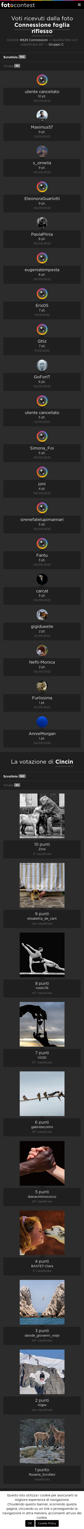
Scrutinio (14, 57)
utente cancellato (42, 92)
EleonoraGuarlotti (42, 199)
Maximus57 (42, 127)
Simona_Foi (42, 448)
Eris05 (42, 306)
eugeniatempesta (42, 270)
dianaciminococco (42, 1196)
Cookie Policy (47, 1523)
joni (42, 484)
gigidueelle (42, 627)
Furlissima (42, 698)
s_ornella (42, 163)
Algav (42, 1405)
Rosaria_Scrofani (42, 1474)
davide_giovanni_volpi (42, 1335)
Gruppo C (56, 44)
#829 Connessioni (34, 40)
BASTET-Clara (42, 1266)
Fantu (42, 556)
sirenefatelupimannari (42, 520)
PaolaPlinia (42, 235)
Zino (42, 849)
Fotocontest (18, 4)
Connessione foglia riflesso (42, 28)
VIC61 (42, 1057)
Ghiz (42, 342)
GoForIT (42, 377)
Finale (12, 66)
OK (30, 1523)
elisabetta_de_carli (42, 918)
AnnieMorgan (42, 734)
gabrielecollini (42, 1127)
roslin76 (42, 988)
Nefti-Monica (42, 662)
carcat (42, 591)
